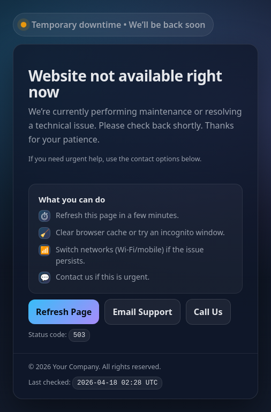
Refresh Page (64, 312)
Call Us (208, 312)
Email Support (142, 312)
